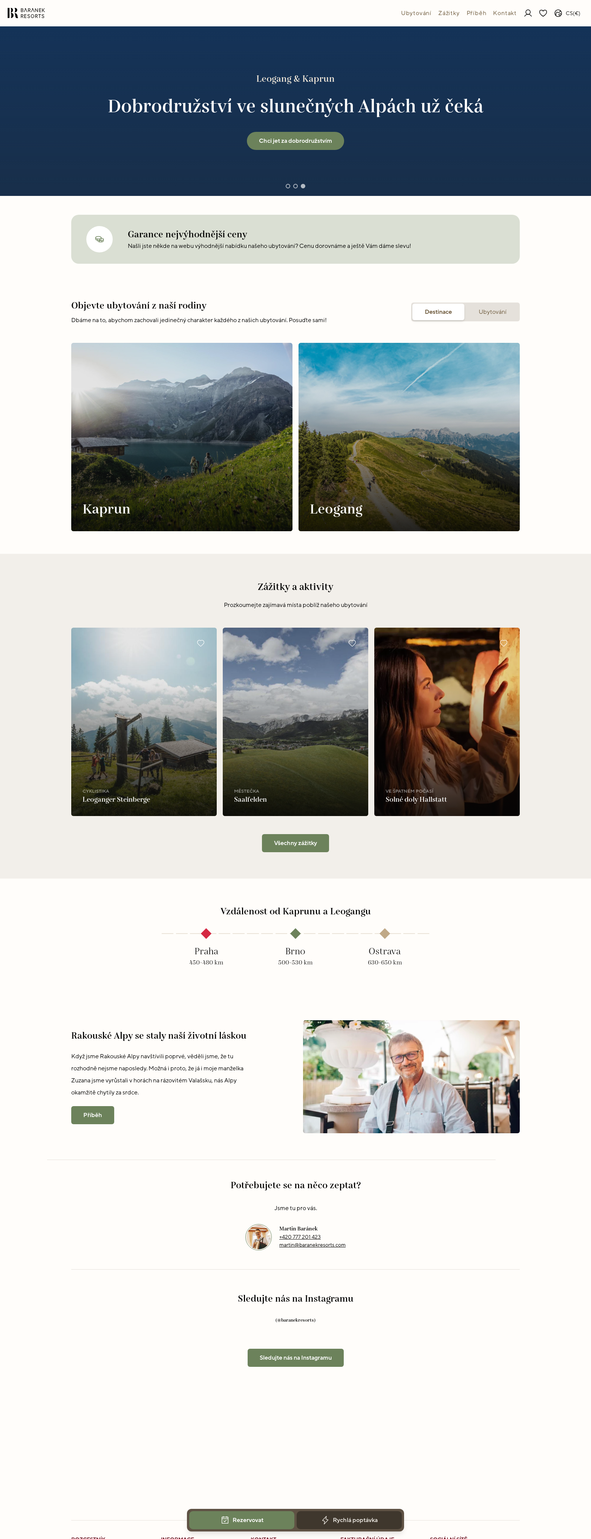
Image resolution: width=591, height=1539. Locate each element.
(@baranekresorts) (295, 1320)
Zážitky (449, 13)
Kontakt (505, 13)
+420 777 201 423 (300, 1237)
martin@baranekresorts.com (312, 1245)
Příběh (477, 13)
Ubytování (416, 13)
